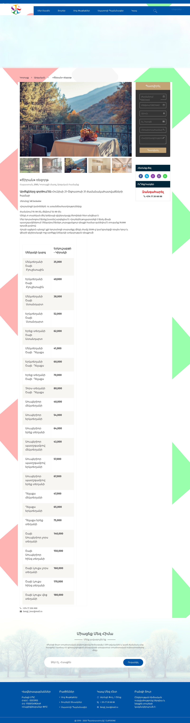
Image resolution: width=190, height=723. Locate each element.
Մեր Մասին (44, 7)
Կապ (134, 7)
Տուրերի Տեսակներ (71, 699)
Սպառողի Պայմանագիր (111, 7)
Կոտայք (24, 74)
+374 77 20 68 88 (153, 192)
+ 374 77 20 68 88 (108, 699)
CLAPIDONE (111, 720)
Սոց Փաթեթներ (81, 7)
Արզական (39, 74)
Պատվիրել (153, 146)
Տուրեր (61, 7)
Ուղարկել (133, 659)
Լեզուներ (176, 7)
